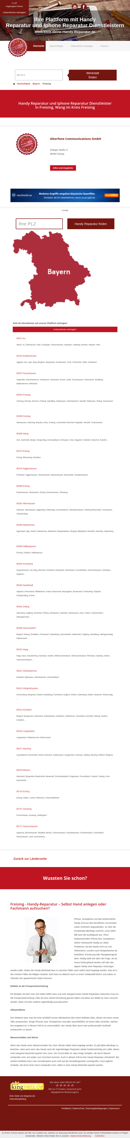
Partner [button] (105, 46)
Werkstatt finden (92, 75)
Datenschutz (78, 1108)
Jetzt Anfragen (56, 46)
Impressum (114, 1108)
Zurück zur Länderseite (30, 858)
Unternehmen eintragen (82, 46)
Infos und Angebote (63, 168)
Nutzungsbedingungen (96, 1108)
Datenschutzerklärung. (80, 1136)
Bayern (36, 83)
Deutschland (21, 83)
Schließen (100, 1136)
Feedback (66, 1108)
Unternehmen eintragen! (65, 329)
